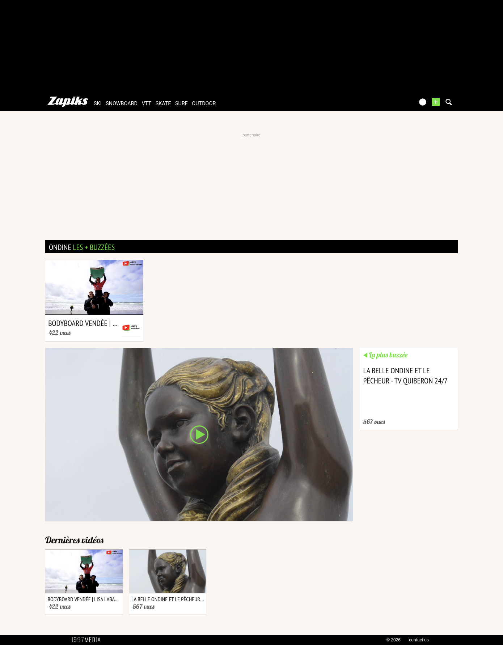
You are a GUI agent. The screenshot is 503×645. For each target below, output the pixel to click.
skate (163, 104)
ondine (82, 247)
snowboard (122, 104)
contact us (419, 639)
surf (181, 104)
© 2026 (393, 639)
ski (98, 104)
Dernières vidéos (74, 540)
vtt (146, 104)
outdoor (204, 104)
